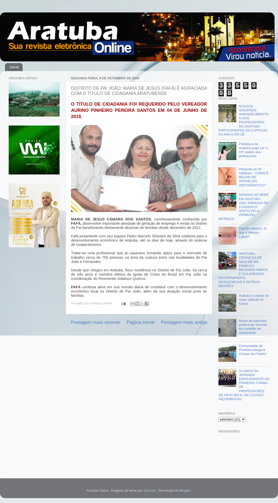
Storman (149, 490)
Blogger (185, 490)
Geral (14, 67)
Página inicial (140, 322)
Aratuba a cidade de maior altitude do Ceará (254, 299)
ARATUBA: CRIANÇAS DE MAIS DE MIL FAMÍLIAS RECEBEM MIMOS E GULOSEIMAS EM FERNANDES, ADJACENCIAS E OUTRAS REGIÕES (243, 270)
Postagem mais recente (95, 322)
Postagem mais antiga (184, 322)
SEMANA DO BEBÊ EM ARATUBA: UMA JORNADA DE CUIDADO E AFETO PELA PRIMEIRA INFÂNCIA (243, 207)
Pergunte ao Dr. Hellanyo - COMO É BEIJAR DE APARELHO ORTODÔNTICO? (253, 177)
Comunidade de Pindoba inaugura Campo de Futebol (252, 350)
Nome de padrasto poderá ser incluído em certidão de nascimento (253, 327)
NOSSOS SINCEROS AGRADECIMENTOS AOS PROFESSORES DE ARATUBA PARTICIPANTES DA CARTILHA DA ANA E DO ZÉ (243, 120)
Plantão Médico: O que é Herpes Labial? (252, 232)
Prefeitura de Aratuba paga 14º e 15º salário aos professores (253, 150)
